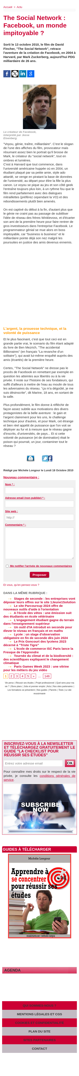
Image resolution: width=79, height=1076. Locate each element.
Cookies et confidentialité (39, 1023)
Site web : (11, 511)
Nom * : (10, 484)
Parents (52, 690)
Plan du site (39, 1031)
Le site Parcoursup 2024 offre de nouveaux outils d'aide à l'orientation (33, 607)
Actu (19, 7)
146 (47, 676)
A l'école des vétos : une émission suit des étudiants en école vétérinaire (37, 614)
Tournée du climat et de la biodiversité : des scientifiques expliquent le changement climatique (38, 659)
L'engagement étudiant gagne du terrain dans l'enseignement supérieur (38, 621)
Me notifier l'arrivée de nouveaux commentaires (41, 566)
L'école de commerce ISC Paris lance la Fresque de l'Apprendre (38, 650)
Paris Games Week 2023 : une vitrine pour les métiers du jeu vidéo (36, 668)
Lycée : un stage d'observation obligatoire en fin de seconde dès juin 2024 (35, 636)
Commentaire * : (15, 524)
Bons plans (16, 686)
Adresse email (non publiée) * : (25, 497)
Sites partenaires (39, 1040)
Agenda (12, 970)
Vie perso (9, 683)
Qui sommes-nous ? (39, 1005)
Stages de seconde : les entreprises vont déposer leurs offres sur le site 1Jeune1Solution (39, 600)
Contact (39, 1048)
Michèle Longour (29, 470)
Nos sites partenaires (63, 686)
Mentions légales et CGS (39, 1014)
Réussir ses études (25, 683)
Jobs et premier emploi (34, 686)
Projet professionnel (45, 683)
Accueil (7, 7)
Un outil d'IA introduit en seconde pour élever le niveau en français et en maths (37, 628)
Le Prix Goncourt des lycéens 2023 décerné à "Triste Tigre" (34, 643)
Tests (61, 690)
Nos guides (42, 690)
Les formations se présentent (21, 690)
